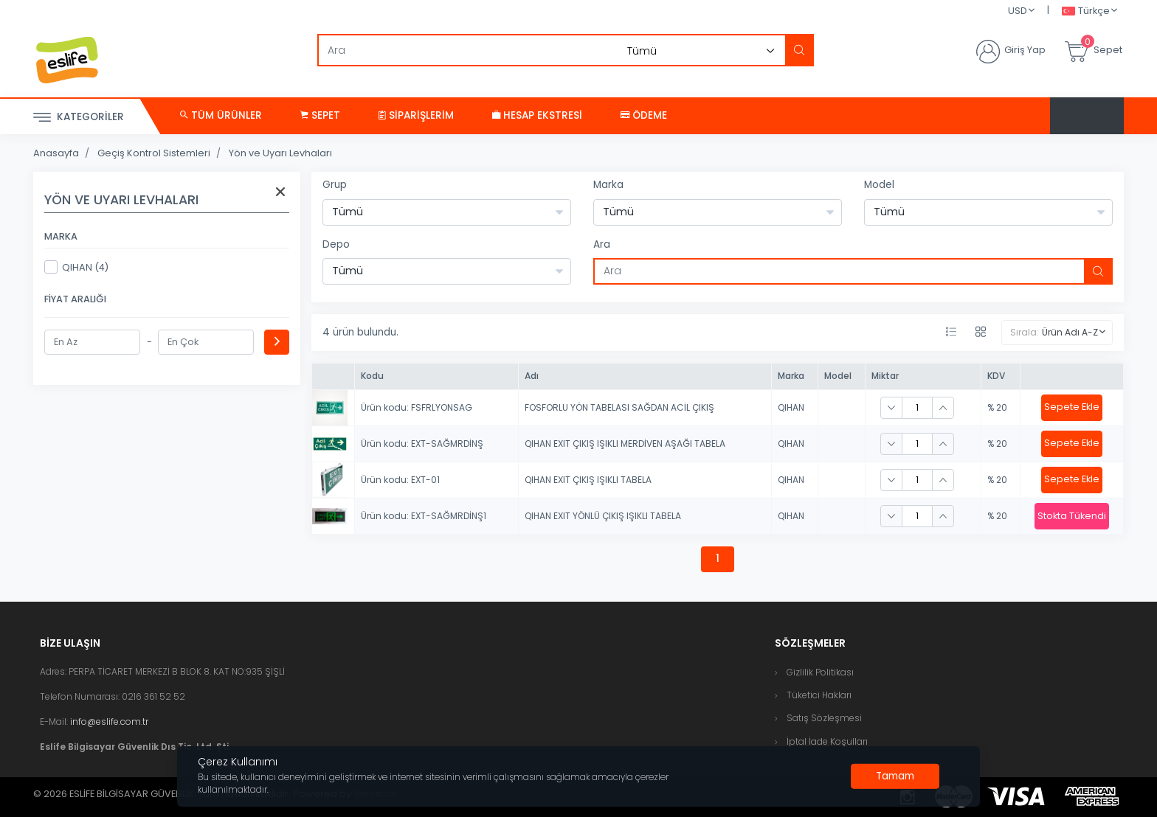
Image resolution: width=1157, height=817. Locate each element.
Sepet (320, 115)
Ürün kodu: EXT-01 (400, 479)
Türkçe (1086, 11)
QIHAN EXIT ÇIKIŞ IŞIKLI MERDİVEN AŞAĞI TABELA (625, 443)
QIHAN (791, 407)
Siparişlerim (416, 115)
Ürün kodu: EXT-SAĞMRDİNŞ (422, 443)
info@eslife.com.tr (109, 721)
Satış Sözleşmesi (824, 718)
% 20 (997, 407)
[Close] (895, 776)
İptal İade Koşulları (827, 741)
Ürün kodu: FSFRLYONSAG (416, 407)
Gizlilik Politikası (820, 672)
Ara (601, 244)
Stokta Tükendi (1071, 516)
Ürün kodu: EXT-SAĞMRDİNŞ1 (423, 516)
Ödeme (644, 115)
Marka (608, 185)
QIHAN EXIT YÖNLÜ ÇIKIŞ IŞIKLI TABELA (603, 516)
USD (1017, 10)
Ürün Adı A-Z (1070, 332)
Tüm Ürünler (221, 115)
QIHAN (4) (76, 267)
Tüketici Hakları (819, 695)
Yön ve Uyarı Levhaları (280, 153)
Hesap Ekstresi (537, 115)
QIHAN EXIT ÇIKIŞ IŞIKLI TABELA (588, 479)
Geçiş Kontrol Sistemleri (153, 153)
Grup (334, 185)
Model (879, 185)
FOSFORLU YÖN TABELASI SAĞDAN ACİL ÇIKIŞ (619, 407)
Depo (336, 244)
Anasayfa (56, 153)
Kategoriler (78, 117)
